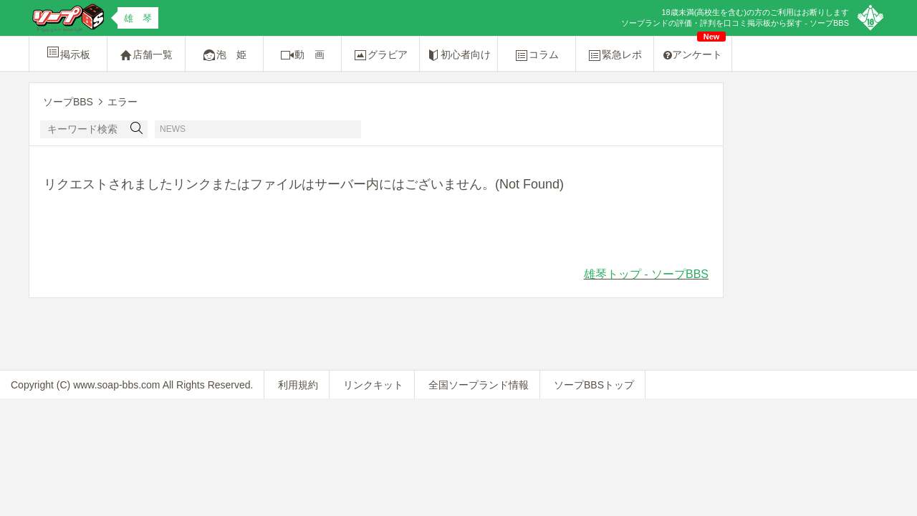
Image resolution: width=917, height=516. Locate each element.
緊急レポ (614, 55)
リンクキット (373, 385)
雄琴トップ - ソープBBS (646, 274)
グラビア (380, 55)
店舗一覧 (146, 55)
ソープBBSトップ (594, 385)
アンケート (694, 48)
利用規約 (298, 385)
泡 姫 (224, 55)
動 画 (302, 55)
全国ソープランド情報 (478, 385)
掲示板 (68, 52)
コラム (536, 55)
